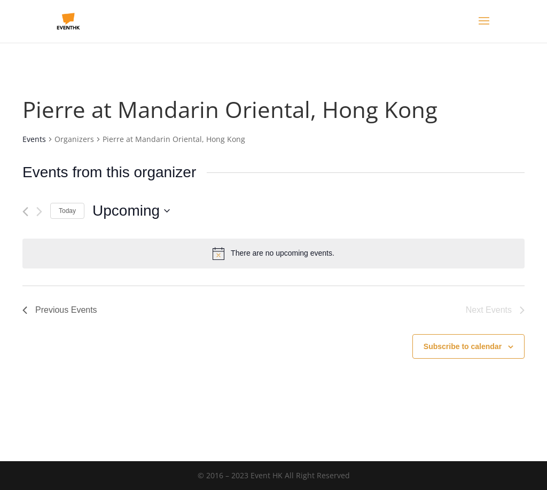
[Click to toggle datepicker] (131, 211)
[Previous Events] (25, 212)
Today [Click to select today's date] (67, 211)
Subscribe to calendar (463, 346)
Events (34, 139)
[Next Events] (39, 212)
